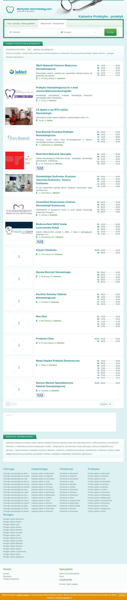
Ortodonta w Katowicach (69, 495)
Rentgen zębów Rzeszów (13, 546)
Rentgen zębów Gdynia (12, 549)
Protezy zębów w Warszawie (99, 473)
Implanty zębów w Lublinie (41, 498)
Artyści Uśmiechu (46, 250)
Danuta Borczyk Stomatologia (53, 272)
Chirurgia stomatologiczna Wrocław (16, 482)
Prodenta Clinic (45, 338)
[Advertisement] (59, 423)
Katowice (61, 78)
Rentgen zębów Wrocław (12, 530)
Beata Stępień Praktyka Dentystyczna (57, 360)
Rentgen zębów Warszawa (13, 519)
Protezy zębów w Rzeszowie (99, 503)
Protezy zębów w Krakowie (98, 476)
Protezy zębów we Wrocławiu (99, 482)
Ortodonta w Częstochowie (70, 501)
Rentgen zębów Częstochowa (14, 552)
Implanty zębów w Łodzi (40, 482)
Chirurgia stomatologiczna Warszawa (17, 473)
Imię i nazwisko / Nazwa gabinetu (21, 23)
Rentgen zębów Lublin (11, 535)
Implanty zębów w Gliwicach (42, 511)
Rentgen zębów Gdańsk (12, 527)
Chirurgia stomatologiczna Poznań (16, 484)
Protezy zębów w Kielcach (98, 506)
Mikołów (58, 164)
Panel (61, 576)
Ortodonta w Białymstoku (69, 503)
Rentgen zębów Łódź (11, 525)
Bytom (49, 120)
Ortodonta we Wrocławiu (69, 479)
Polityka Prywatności (11, 579)
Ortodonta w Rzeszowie (69, 511)
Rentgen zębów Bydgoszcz (13, 557)
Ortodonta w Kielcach (68, 509)
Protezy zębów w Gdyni (97, 511)
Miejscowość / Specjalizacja (52, 23)
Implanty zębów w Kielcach (41, 503)
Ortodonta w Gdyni (67, 498)
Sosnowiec (58, 145)
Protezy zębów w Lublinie (97, 490)
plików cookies (23, 595)
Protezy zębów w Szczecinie (99, 492)
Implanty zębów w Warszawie (42, 473)
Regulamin (7, 576)
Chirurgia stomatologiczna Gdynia (16, 503)
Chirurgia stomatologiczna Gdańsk (16, 487)
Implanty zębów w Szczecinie (42, 490)
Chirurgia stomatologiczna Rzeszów (17, 498)
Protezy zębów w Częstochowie (100, 501)
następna (103, 404)
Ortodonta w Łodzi (67, 482)
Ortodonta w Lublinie (67, 487)
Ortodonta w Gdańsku (68, 484)
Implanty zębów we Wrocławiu (43, 479)
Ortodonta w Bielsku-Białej (70, 506)
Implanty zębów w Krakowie (42, 476)
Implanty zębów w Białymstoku (43, 495)
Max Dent (41, 316)
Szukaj (110, 32)
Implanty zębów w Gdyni (40, 501)
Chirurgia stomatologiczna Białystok (17, 506)
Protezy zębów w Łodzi (97, 479)
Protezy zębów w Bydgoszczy (99, 509)
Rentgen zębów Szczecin (13, 533)
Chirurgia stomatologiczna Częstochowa (18, 501)
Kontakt (6, 574)
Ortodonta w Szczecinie (69, 490)
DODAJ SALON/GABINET (69, 574)
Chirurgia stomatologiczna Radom (16, 511)
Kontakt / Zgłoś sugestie (68, 584)
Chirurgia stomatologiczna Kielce (15, 509)
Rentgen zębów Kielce (11, 554)
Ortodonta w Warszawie (69, 473)
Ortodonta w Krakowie (68, 476)
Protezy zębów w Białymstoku (99, 498)
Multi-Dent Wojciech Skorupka (53, 154)
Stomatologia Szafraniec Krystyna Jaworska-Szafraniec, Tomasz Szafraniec (56, 180)
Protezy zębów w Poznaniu (98, 484)
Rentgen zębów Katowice (13, 541)
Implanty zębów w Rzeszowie (42, 509)
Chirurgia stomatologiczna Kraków (16, 476)
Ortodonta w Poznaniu (68, 492)
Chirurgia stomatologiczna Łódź (15, 479)
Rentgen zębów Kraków (12, 522)
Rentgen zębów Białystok (13, 543)
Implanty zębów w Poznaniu (42, 487)
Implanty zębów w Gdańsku (42, 484)
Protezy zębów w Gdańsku (98, 487)
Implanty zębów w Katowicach (42, 492)
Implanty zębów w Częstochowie (43, 506)
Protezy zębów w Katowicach (99, 495)
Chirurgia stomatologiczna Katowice (17, 490)
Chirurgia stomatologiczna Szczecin (17, 495)
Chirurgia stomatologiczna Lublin (15, 492)
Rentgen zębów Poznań (12, 538)
